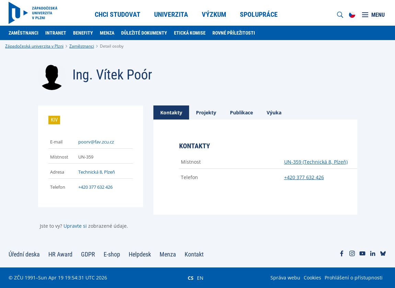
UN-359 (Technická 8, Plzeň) (316, 162)
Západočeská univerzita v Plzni (34, 46)
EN (200, 278)
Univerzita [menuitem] (171, 14)
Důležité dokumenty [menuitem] (144, 33)
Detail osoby (112, 46)
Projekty (206, 112)
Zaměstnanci (81, 46)
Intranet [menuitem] (55, 33)
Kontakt (194, 254)
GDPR (88, 254)
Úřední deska (24, 254)
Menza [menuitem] (107, 33)
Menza (168, 254)
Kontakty (171, 112)
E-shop (112, 254)
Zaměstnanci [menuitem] (23, 33)
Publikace (241, 112)
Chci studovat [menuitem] (117, 14)
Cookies (312, 277)
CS (191, 278)
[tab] (171, 112)
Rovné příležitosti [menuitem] (233, 33)
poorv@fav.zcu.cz (96, 142)
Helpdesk (140, 254)
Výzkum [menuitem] (214, 14)
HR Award (60, 254)
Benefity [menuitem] (83, 33)
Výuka (274, 112)
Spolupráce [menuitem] (259, 14)
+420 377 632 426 (95, 187)
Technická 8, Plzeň (96, 172)
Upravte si (75, 226)
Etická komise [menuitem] (190, 33)
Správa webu (285, 277)
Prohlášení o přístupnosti (354, 277)
